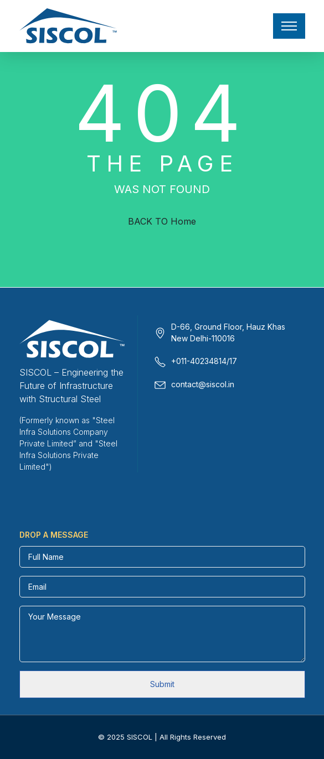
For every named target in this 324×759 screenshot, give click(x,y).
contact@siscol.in (202, 384)
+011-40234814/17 (204, 361)
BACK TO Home (162, 221)
